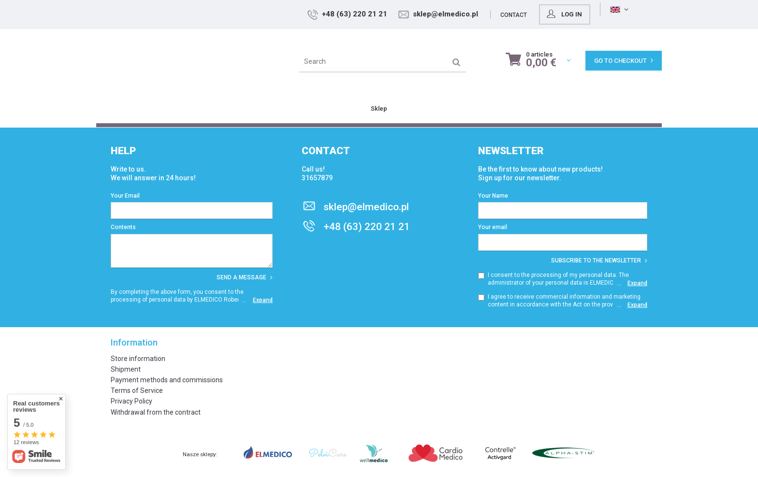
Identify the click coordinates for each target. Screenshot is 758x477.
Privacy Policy (131, 401)
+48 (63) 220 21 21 (426, 14)
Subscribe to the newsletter (599, 260)
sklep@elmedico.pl (517, 14)
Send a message (245, 277)
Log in (635, 14)
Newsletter (511, 151)
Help (123, 151)
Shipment (126, 369)
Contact (585, 15)
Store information (138, 358)
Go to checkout (623, 60)
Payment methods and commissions (167, 380)
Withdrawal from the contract (156, 412)
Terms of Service (137, 390)
